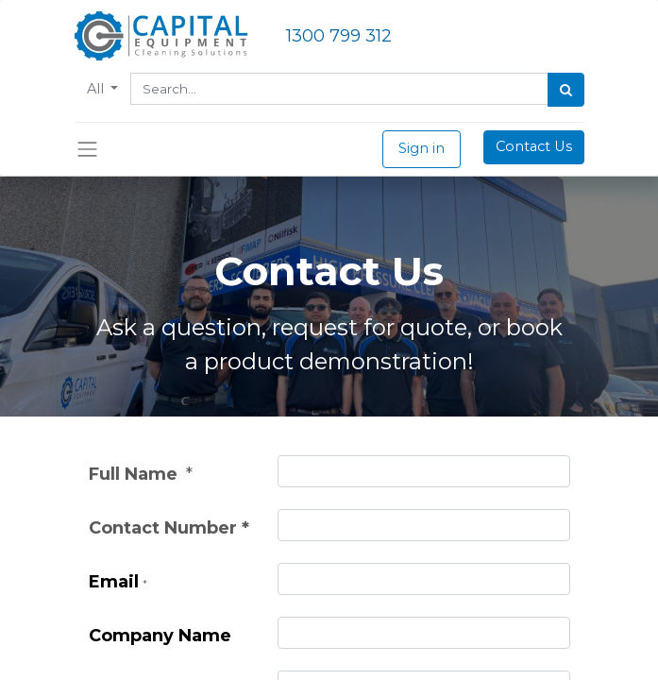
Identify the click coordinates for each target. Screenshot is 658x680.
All (97, 88)
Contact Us (534, 146)
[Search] (566, 90)
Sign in (421, 148)
